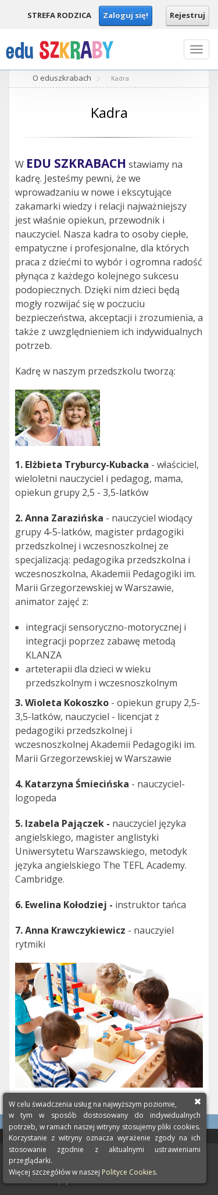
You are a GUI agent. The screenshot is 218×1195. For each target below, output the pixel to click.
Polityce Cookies (129, 1172)
